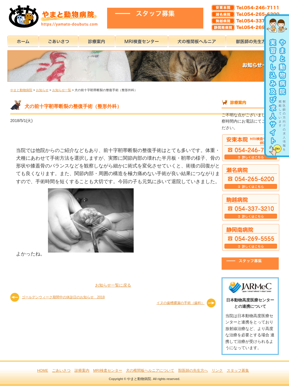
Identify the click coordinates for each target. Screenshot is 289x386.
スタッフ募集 (238, 370)
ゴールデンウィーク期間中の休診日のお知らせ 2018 (63, 297)
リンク (217, 370)
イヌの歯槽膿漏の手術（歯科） (180, 303)
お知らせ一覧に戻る (113, 285)
